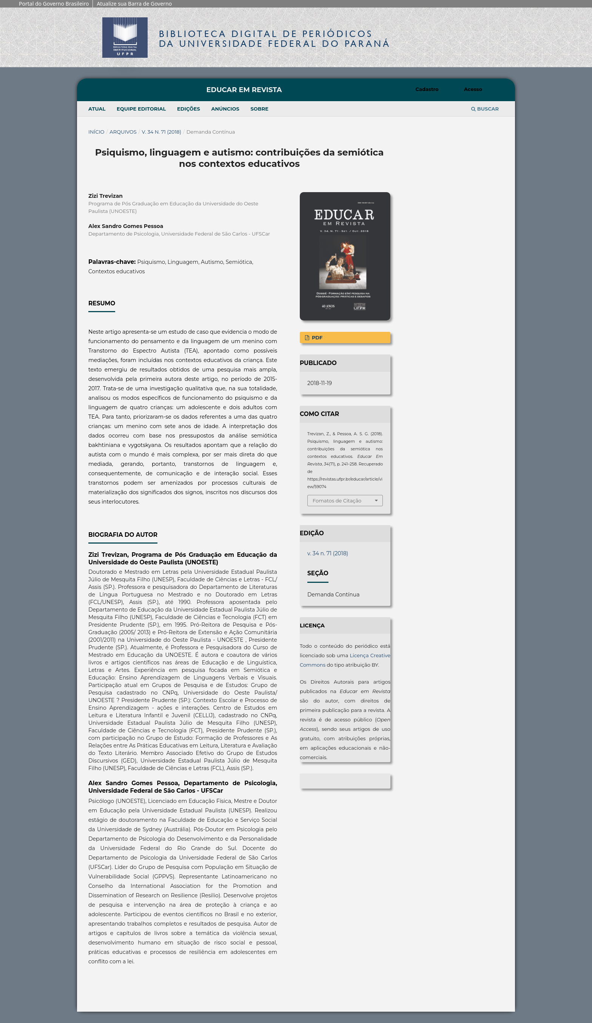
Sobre (259, 109)
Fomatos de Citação (337, 501)
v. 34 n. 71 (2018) (161, 132)
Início (96, 132)
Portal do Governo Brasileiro (54, 3)
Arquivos (122, 132)
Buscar (485, 109)
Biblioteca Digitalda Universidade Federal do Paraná (275, 39)
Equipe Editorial (141, 109)
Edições (188, 109)
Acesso (473, 89)
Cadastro (427, 89)
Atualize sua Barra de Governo (134, 3)
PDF (316, 337)
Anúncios (225, 109)
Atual (96, 109)
